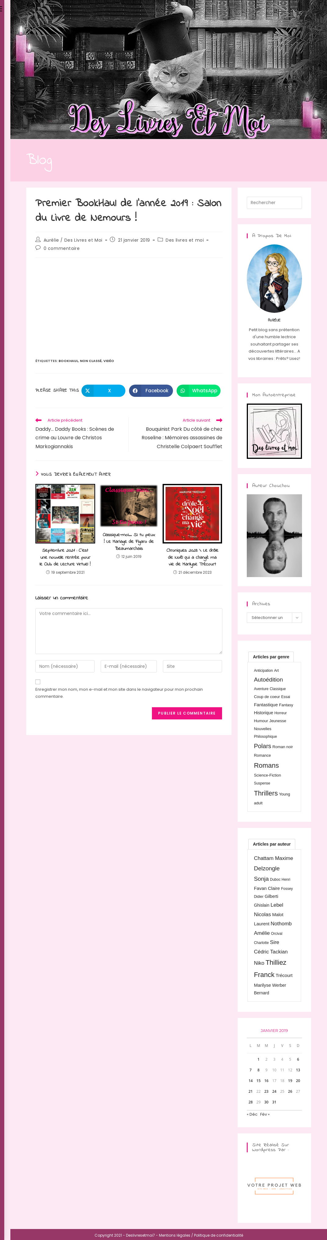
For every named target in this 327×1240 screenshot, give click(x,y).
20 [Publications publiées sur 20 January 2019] (298, 1080)
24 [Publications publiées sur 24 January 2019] (274, 1091)
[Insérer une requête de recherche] (274, 203)
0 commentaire (62, 248)
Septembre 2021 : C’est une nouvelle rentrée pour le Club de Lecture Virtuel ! (65, 557)
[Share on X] (103, 391)
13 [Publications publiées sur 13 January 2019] (298, 1070)
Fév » (265, 1114)
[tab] (271, 657)
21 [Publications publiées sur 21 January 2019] (251, 1091)
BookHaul (68, 360)
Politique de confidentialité (218, 1235)
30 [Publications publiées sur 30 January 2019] (266, 1102)
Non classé (91, 360)
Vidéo (108, 360)
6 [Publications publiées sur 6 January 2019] (298, 1059)
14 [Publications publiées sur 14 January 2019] (251, 1080)
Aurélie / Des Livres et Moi (73, 240)
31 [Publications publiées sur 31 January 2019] (274, 1102)
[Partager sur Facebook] (151, 391)
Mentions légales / (176, 1235)
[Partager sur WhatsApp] (199, 391)
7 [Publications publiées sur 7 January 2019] (251, 1070)
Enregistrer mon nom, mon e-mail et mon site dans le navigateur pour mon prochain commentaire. (119, 692)
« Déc (252, 1114)
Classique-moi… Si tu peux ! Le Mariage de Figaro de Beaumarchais (129, 542)
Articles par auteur (272, 844)
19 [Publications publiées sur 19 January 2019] (290, 1080)
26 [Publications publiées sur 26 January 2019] (290, 1091)
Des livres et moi (185, 240)
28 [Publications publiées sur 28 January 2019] (251, 1102)
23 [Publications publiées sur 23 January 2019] (266, 1091)
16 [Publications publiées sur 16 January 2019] (266, 1080)
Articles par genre (271, 656)
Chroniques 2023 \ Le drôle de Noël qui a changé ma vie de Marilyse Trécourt (192, 557)
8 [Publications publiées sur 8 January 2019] (258, 1070)
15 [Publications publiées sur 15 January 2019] (259, 1080)
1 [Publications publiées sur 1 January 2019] (258, 1059)
